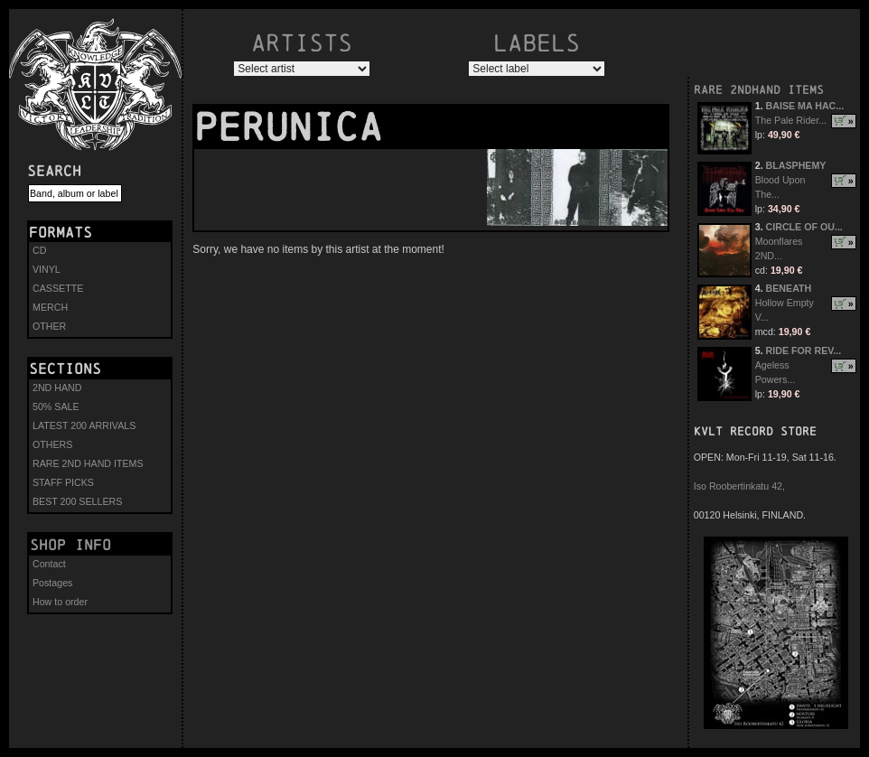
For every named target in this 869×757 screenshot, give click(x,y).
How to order (60, 601)
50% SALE (56, 406)
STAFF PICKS (63, 482)
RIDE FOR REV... (804, 350)
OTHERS (52, 444)
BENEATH (789, 288)
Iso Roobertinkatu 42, (739, 486)
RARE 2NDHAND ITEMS (759, 90)
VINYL (47, 269)
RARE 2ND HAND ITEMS (88, 463)
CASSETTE (58, 288)
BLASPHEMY (796, 165)
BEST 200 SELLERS (77, 501)
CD (39, 250)
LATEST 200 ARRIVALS (84, 425)
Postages (52, 582)
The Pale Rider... (791, 120)
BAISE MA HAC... (805, 105)
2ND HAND (57, 387)
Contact (49, 563)
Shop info (70, 545)
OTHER (49, 326)
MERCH (50, 307)
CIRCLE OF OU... (804, 226)
